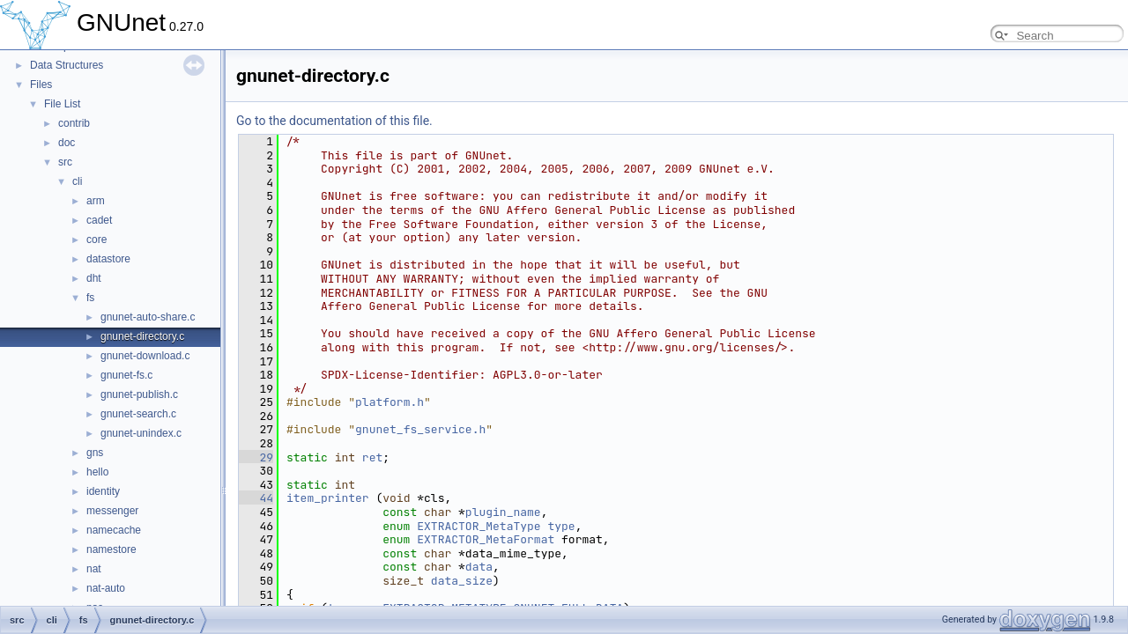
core (96, 239)
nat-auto (105, 588)
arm (95, 201)
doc (66, 142)
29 (256, 457)
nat (93, 569)
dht (93, 278)
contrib (74, 123)
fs (90, 297)
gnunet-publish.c (139, 394)
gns (94, 452)
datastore (108, 259)
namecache (113, 530)
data (479, 566)
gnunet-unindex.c (141, 433)
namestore (111, 549)
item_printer (327, 497)
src (65, 162)
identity (103, 491)
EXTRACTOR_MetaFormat (485, 539)
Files (41, 84)
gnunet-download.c (144, 356)
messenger (112, 511)
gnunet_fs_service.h (420, 429)
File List (62, 104)
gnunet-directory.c (142, 336)
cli (77, 181)
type (561, 526)
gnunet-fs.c (126, 375)
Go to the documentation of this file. (334, 121)
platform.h (389, 401)
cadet (99, 220)
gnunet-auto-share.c (147, 317)
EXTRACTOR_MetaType (478, 526)
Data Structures (66, 65)
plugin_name (503, 512)
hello (97, 472)
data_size (462, 580)
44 (256, 497)
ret (372, 457)
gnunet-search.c (138, 414)
